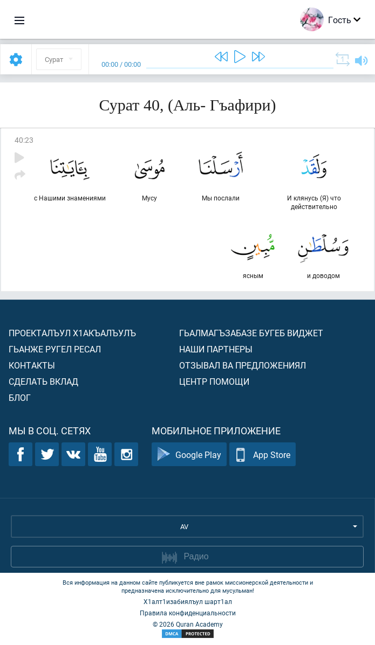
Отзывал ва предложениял (242, 365)
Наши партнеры (216, 349)
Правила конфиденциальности (188, 612)
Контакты (32, 365)
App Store (262, 454)
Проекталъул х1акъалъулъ (72, 332)
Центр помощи (214, 381)
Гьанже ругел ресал (55, 349)
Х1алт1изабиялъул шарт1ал (188, 601)
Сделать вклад (43, 381)
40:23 (24, 140)
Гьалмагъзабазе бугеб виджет (251, 332)
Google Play (189, 454)
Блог (20, 397)
